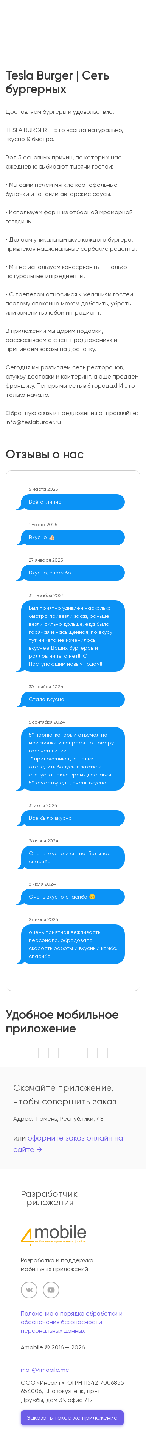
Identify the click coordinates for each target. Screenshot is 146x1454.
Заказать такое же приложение (72, 1417)
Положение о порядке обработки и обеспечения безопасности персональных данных (72, 1322)
